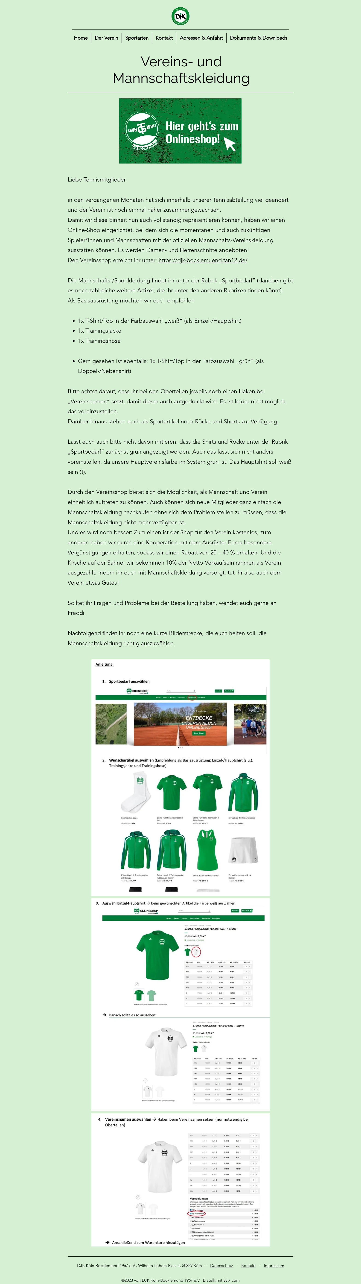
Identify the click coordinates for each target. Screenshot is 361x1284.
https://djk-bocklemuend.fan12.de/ (203, 260)
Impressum (274, 1265)
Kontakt (248, 1265)
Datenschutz (221, 1265)
